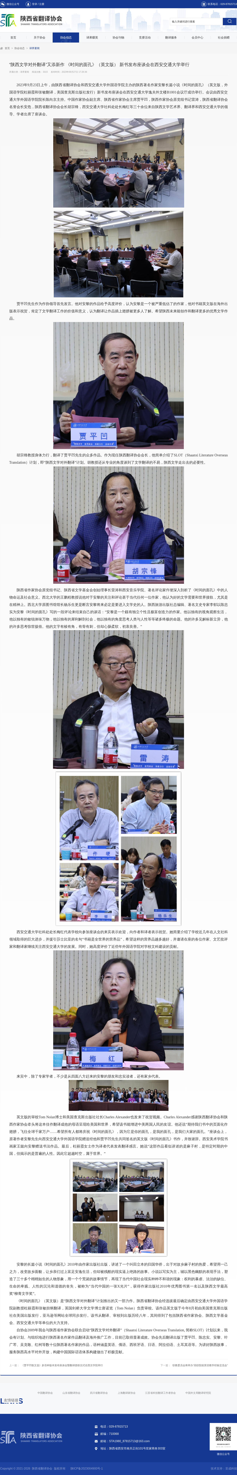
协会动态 (66, 37)
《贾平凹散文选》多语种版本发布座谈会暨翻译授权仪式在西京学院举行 (62, 1365)
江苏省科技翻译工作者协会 (160, 1392)
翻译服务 (171, 37)
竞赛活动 (145, 37)
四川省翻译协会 (99, 1392)
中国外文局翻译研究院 (198, 1392)
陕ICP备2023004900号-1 (86, 1468)
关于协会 (39, 37)
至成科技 (231, 1468)
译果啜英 (92, 37)
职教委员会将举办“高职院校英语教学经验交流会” (200, 1365)
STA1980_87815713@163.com (129, 1441)
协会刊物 (118, 37)
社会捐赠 (224, 37)
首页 (13, 37)
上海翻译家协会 (127, 1392)
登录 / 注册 (38, 4)
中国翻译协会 (45, 1392)
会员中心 (197, 37)
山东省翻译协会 (71, 1392)
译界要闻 (34, 48)
